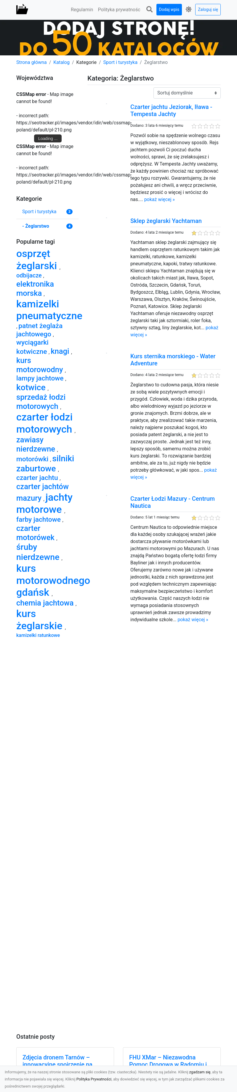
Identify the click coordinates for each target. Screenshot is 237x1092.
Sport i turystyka (120, 62)
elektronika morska (35, 289)
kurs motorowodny (40, 365)
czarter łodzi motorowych (45, 423)
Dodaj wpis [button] (169, 9)
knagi (61, 351)
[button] (149, 9)
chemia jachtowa (46, 602)
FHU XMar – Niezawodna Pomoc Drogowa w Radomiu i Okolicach (168, 1064)
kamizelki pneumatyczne (49, 310)
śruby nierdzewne (38, 552)
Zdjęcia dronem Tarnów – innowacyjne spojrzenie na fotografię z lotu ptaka (57, 1064)
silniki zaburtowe (45, 463)
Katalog (61, 62)
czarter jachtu (38, 478)
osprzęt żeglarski (38, 260)
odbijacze (29, 275)
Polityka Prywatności (94, 1079)
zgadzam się (200, 1072)
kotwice (32, 387)
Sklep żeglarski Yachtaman (166, 220)
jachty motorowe (44, 503)
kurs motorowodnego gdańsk (53, 580)
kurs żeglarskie (40, 620)
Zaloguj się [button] (208, 9)
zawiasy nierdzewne (36, 444)
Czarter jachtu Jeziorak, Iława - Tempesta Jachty (171, 110)
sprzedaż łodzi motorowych (40, 402)
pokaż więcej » (159, 199)
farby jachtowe (39, 519)
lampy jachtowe (40, 378)
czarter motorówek (36, 533)
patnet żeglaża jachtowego (39, 330)
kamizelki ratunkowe (38, 635)
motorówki (33, 459)
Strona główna (31, 62)
